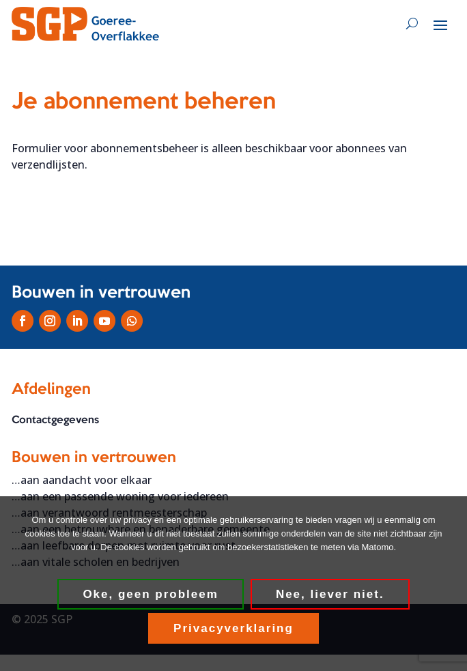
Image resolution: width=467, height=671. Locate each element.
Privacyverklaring (233, 628)
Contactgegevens (55, 420)
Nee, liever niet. (330, 594)
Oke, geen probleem (150, 594)
